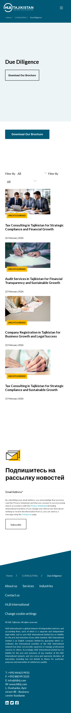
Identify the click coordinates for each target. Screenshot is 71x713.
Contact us (27, 514)
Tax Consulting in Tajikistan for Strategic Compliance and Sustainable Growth (34, 388)
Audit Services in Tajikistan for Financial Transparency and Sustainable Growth (33, 281)
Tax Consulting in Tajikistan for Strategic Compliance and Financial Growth (34, 227)
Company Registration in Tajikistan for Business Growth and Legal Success (32, 334)
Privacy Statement (38, 506)
